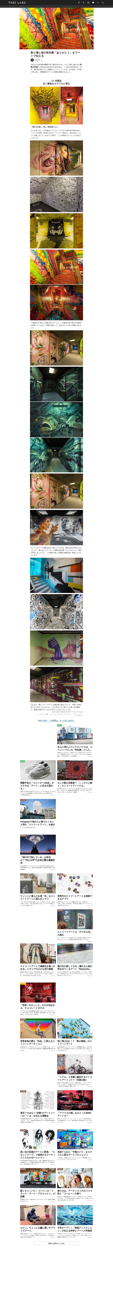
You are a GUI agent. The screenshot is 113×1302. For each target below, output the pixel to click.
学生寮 (46, 714)
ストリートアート (68, 714)
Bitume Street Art (72, 711)
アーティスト (60, 714)
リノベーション (53, 714)
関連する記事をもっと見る (56, 1243)
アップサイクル (78, 715)
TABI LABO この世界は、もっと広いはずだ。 (56, 721)
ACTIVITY (23, 983)
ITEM (59, 944)
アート (80, 714)
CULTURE (60, 761)
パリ (37, 714)
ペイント (75, 714)
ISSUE (59, 725)
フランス (42, 714)
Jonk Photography (79, 711)
